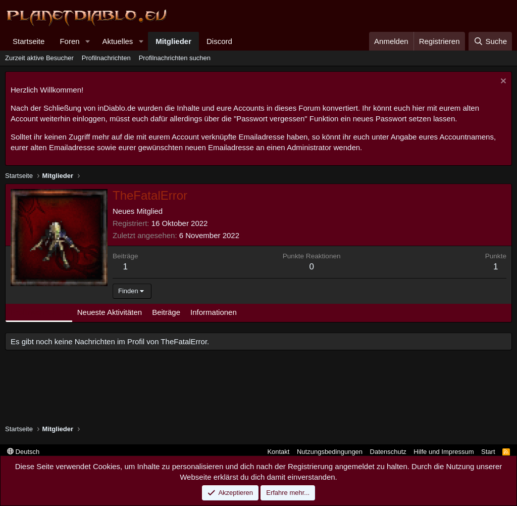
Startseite (28, 41)
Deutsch (23, 451)
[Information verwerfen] (502, 82)
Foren (69, 41)
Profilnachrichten (106, 58)
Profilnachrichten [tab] (39, 312)
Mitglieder (173, 41)
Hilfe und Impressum (443, 451)
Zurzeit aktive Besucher (39, 58)
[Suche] (490, 41)
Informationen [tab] (213, 312)
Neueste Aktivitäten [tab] (109, 312)
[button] (87, 41)
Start (488, 451)
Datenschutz (388, 451)
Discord (219, 41)
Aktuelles (117, 41)
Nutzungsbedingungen (330, 451)
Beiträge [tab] (166, 312)
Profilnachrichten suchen (175, 58)
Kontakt (278, 451)
